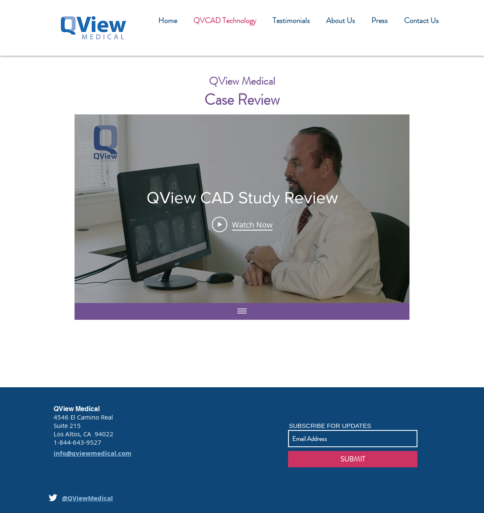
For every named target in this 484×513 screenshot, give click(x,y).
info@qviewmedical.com (92, 453)
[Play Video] (242, 224)
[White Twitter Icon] (53, 497)
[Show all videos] (242, 311)
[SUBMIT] (352, 459)
